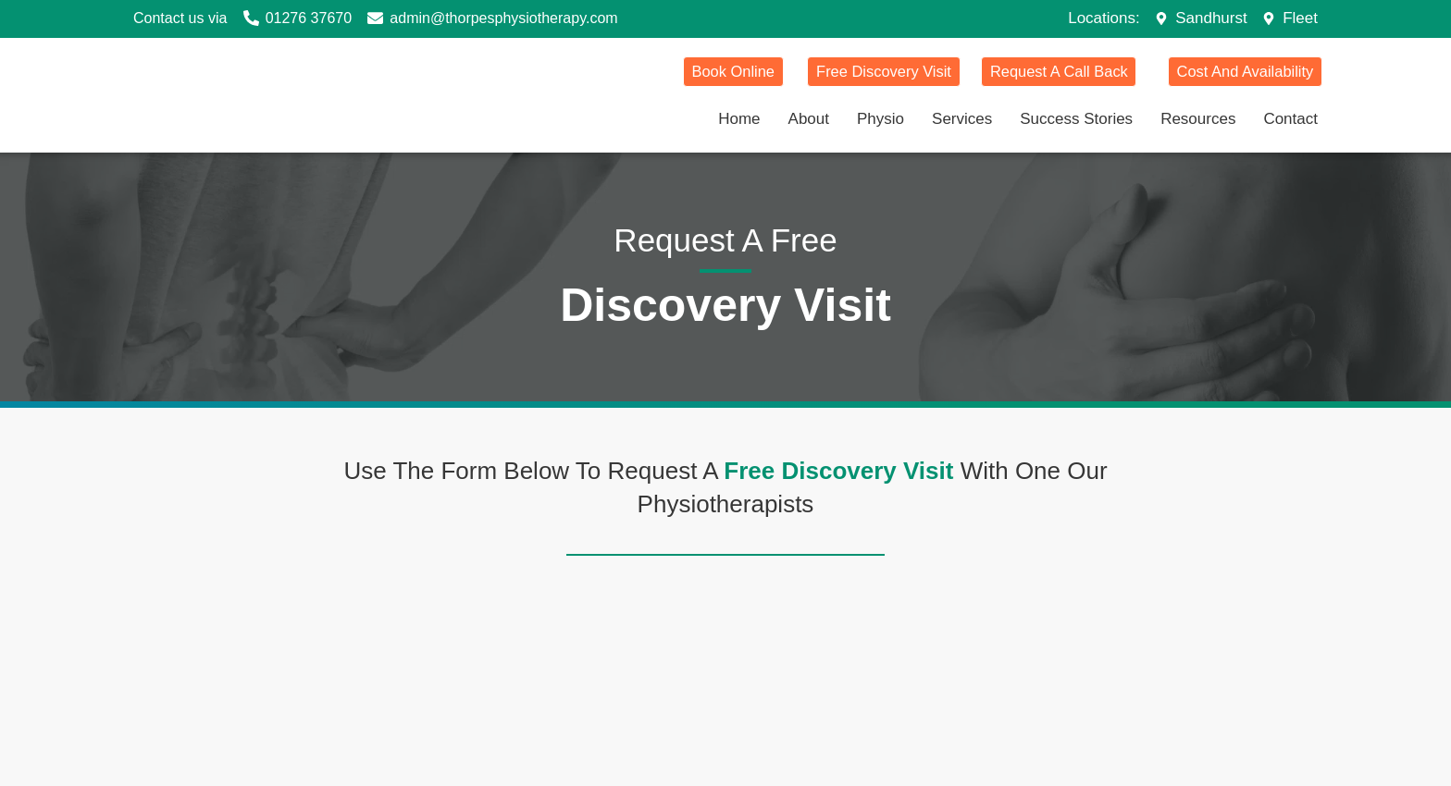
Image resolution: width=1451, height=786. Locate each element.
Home (739, 118)
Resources (1197, 118)
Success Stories (1076, 118)
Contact (1290, 118)
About (808, 118)
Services (962, 118)
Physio (880, 118)
